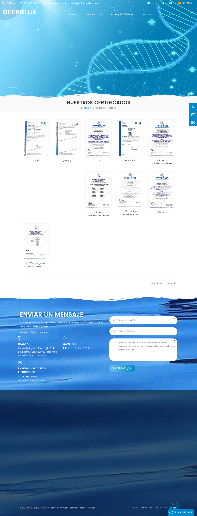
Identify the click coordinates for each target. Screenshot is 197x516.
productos (93, 15)
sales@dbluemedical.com (84, 3)
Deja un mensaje (180, 512)
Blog (22, 474)
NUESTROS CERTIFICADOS (104, 108)
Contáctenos (26, 468)
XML (151, 507)
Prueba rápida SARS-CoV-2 (65, 482)
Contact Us (173, 15)
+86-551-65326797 (28, 3)
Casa (72, 15)
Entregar (122, 368)
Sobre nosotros (122, 15)
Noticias (149, 15)
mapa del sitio (140, 507)
